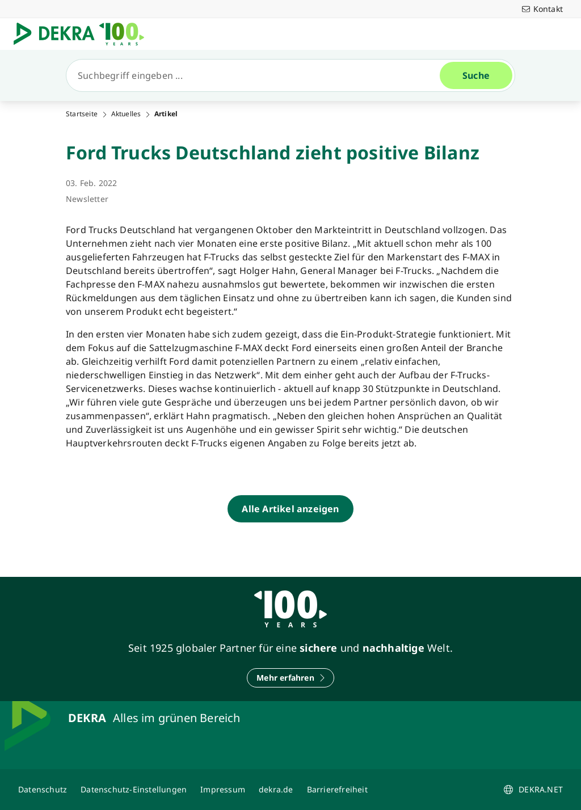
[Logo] (83, 34)
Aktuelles (126, 114)
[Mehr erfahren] (290, 677)
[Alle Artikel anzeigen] (290, 508)
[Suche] (257, 75)
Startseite (82, 114)
